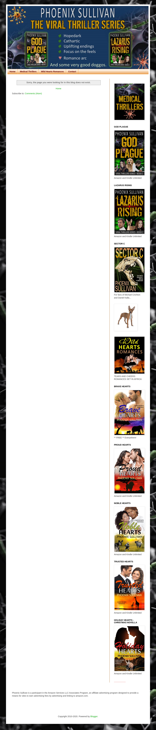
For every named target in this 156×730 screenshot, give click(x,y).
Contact (72, 71)
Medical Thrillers (28, 71)
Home (12, 71)
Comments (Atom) (33, 93)
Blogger (93, 716)
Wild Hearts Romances (52, 71)
